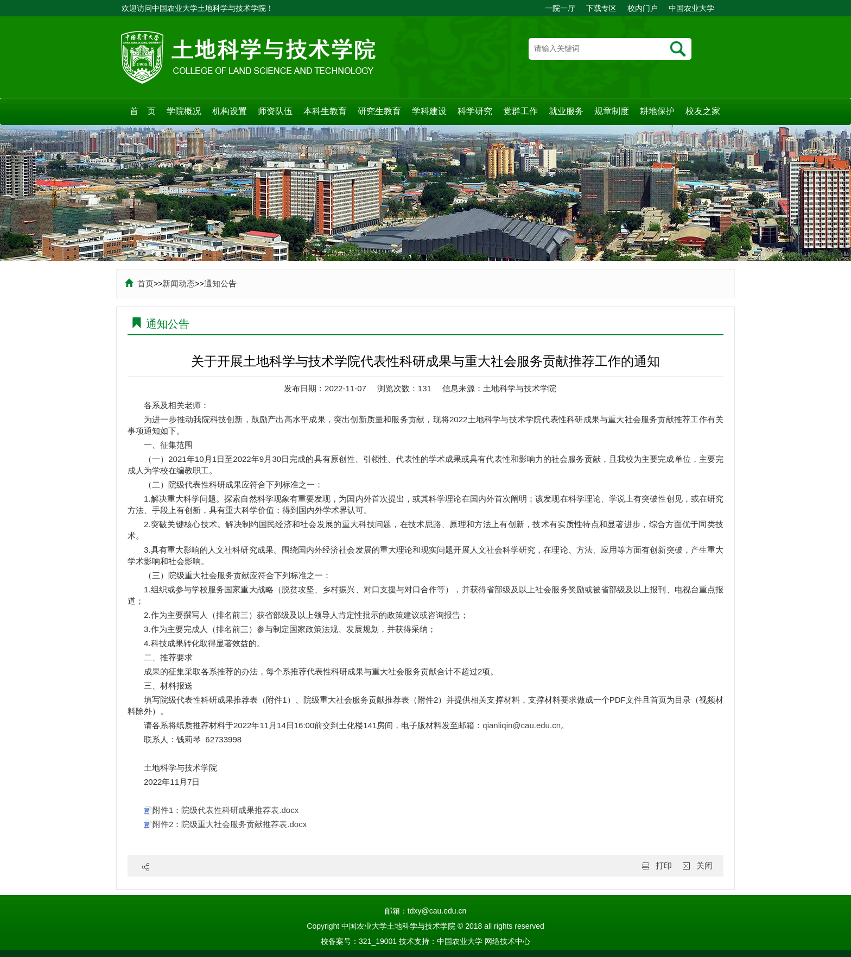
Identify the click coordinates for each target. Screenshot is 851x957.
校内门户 (642, 8)
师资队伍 (275, 111)
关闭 (704, 865)
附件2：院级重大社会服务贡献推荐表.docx (225, 824)
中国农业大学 (691, 8)
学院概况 (184, 111)
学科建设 (429, 111)
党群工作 (520, 111)
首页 (139, 283)
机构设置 (229, 111)
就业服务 (566, 111)
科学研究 (475, 111)
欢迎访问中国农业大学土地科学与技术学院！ (198, 8)
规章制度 (611, 111)
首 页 (143, 111)
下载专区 (601, 8)
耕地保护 (657, 111)
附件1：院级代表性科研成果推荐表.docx (221, 810)
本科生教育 (325, 111)
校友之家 (702, 111)
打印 (664, 865)
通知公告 (220, 283)
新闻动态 (178, 283)
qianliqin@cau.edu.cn (521, 725)
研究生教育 (379, 111)
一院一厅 (560, 8)
